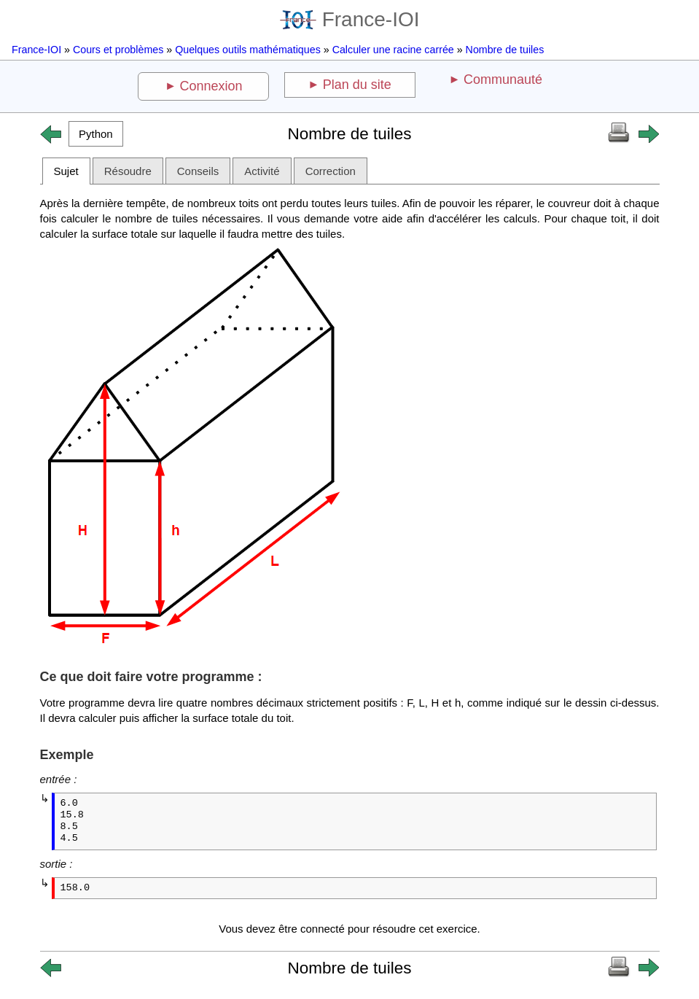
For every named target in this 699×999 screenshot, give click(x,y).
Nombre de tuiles (505, 49)
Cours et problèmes (118, 49)
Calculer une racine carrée (393, 49)
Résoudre (128, 171)
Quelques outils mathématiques (248, 49)
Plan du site (357, 84)
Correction (330, 171)
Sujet (66, 171)
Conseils (198, 171)
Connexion (211, 86)
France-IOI (350, 19)
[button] (96, 134)
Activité (261, 171)
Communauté (503, 79)
